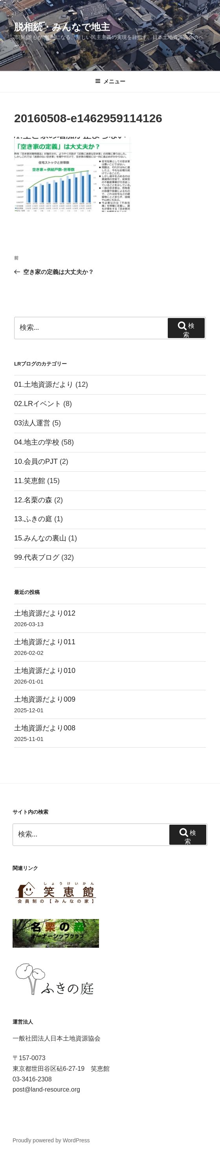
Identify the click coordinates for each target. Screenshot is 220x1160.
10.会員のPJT (36, 461)
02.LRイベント (37, 404)
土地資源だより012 (44, 613)
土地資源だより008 (44, 728)
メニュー (110, 81)
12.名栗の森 (33, 500)
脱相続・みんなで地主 (62, 27)
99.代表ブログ (36, 557)
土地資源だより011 (44, 642)
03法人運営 (32, 423)
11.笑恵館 (29, 481)
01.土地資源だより (43, 384)
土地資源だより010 (44, 671)
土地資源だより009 (44, 699)
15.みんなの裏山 (40, 538)
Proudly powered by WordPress (51, 1140)
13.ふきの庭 (33, 519)
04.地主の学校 (36, 442)
